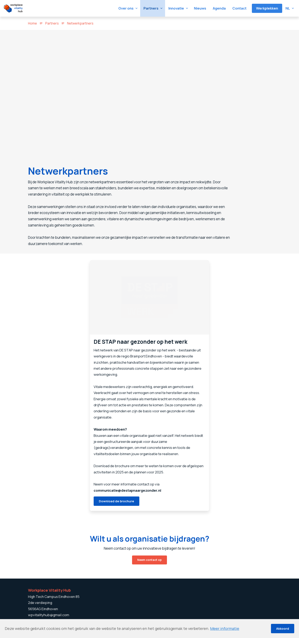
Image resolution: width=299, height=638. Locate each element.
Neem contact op (149, 567)
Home (32, 23)
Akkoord (282, 628)
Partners (52, 23)
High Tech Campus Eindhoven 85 (54, 596)
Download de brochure (116, 507)
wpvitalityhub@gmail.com (48, 614)
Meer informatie (224, 628)
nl (288, 8)
